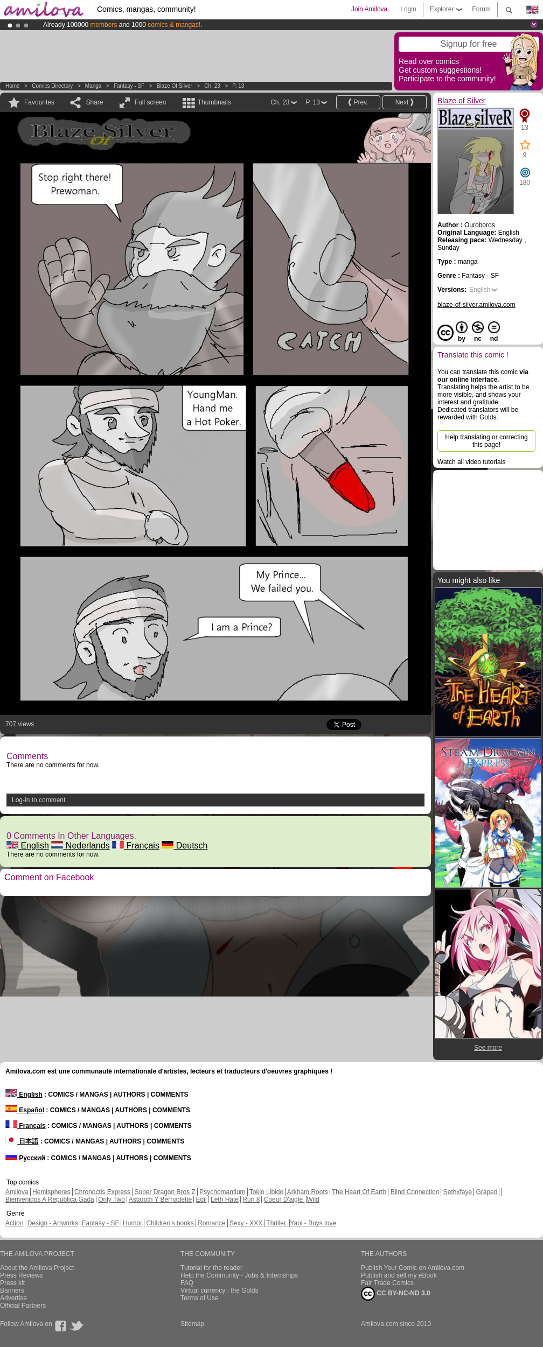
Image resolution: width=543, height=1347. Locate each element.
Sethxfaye (457, 1192)
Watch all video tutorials (471, 462)
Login (408, 9)
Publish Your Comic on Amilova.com (412, 1268)
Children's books (169, 1223)
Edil (201, 1199)
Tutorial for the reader (211, 1268)
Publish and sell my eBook (399, 1275)
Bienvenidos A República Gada (49, 1199)
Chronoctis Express (102, 1192)
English (27, 845)
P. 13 (238, 86)
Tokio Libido (266, 1192)
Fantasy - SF (129, 86)
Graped (486, 1192)
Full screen (150, 102)
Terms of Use (199, 1298)
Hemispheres (51, 1192)
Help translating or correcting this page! (486, 440)
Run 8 (251, 1199)
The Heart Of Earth (359, 1192)
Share (94, 102)
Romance (211, 1223)
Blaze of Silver (175, 86)
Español (24, 1110)
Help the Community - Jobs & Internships (239, 1275)
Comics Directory (52, 86)
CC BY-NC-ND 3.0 (395, 1294)
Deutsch (184, 845)
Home (12, 86)
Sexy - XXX (245, 1223)
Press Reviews (21, 1275)
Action (14, 1223)
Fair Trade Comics (387, 1283)
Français (135, 845)
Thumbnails (214, 102)
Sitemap (192, 1324)
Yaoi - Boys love (313, 1223)
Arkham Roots (307, 1192)
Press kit (12, 1283)
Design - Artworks (52, 1223)
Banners (12, 1290)
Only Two (111, 1199)
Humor (132, 1223)
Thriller (277, 1223)
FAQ (186, 1283)
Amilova (17, 1192)
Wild (313, 1199)
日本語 (21, 1141)
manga (93, 86)
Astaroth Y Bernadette (160, 1199)
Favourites (39, 102)
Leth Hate (225, 1199)
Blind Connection (415, 1192)
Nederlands (80, 845)
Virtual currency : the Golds (219, 1290)
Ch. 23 (212, 86)
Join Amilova (369, 9)
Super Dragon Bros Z (164, 1192)
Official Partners (23, 1305)
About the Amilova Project (37, 1268)
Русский (25, 1158)
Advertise (13, 1298)
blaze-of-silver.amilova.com (476, 304)
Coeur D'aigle (284, 1199)
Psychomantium (222, 1192)
